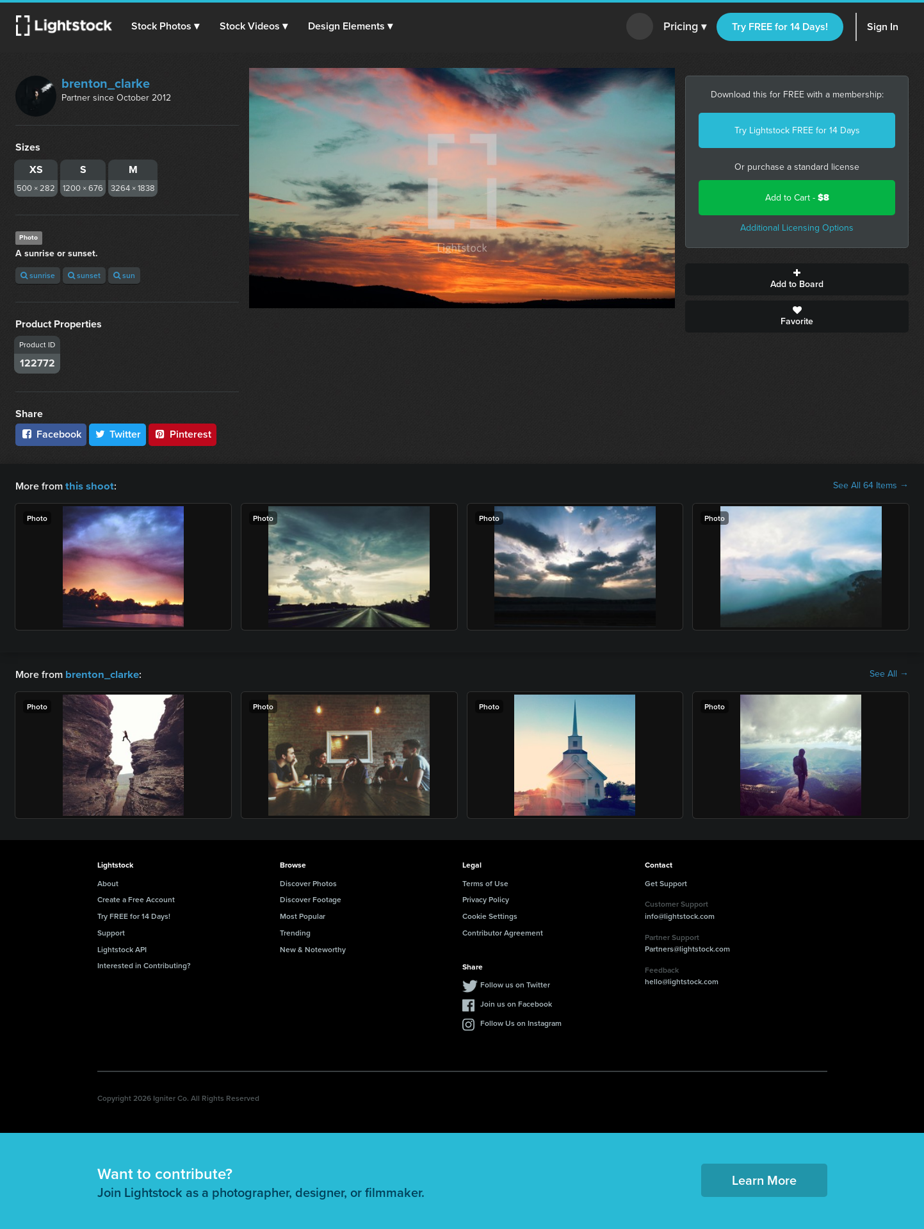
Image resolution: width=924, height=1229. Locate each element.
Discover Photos (308, 882)
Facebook (50, 434)
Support (111, 931)
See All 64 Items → (871, 485)
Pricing (684, 27)
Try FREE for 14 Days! (780, 26)
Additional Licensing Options (797, 228)
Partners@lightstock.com (687, 947)
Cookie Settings (489, 914)
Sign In (882, 26)
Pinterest (182, 434)
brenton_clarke (105, 83)
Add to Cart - (797, 197)
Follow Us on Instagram (521, 1021)
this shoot (87, 485)
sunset (84, 275)
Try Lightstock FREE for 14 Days (797, 130)
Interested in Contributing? (144, 964)
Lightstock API (122, 948)
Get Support (666, 882)
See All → (889, 673)
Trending (295, 931)
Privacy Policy (485, 898)
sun (124, 275)
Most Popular (302, 914)
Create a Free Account (136, 898)
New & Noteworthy (313, 948)
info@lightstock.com (680, 914)
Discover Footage (310, 898)
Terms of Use (485, 882)
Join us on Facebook (516, 1002)
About (107, 882)
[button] (166, 26)
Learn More (764, 1178)
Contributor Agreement (502, 931)
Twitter (118, 434)
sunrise (37, 275)
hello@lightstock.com (681, 980)
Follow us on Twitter (515, 983)
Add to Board (797, 279)
